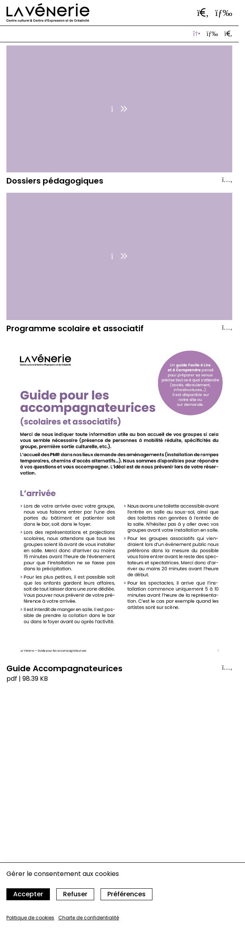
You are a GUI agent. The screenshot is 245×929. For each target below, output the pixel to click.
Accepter (28, 894)
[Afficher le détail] (227, 180)
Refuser (75, 894)
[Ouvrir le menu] (223, 13)
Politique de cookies (30, 917)
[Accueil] (47, 12)
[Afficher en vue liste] (212, 34)
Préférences (126, 894)
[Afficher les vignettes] (196, 34)
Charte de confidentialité (88, 917)
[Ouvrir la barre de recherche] (203, 12)
